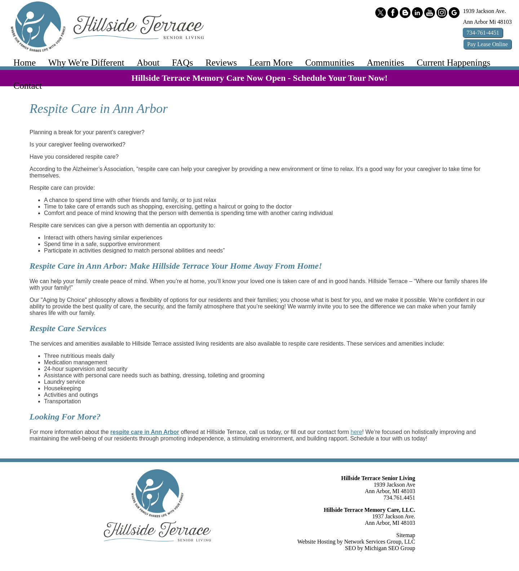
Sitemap (405, 535)
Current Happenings (454, 62)
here (356, 432)
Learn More (271, 62)
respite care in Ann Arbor (144, 432)
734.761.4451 (399, 498)
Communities (329, 62)
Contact (27, 85)
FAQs (182, 62)
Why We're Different (86, 62)
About (148, 62)
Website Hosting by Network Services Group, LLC (356, 542)
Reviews (221, 62)
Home (24, 62)
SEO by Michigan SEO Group (380, 548)
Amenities (385, 62)
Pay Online (487, 44)
